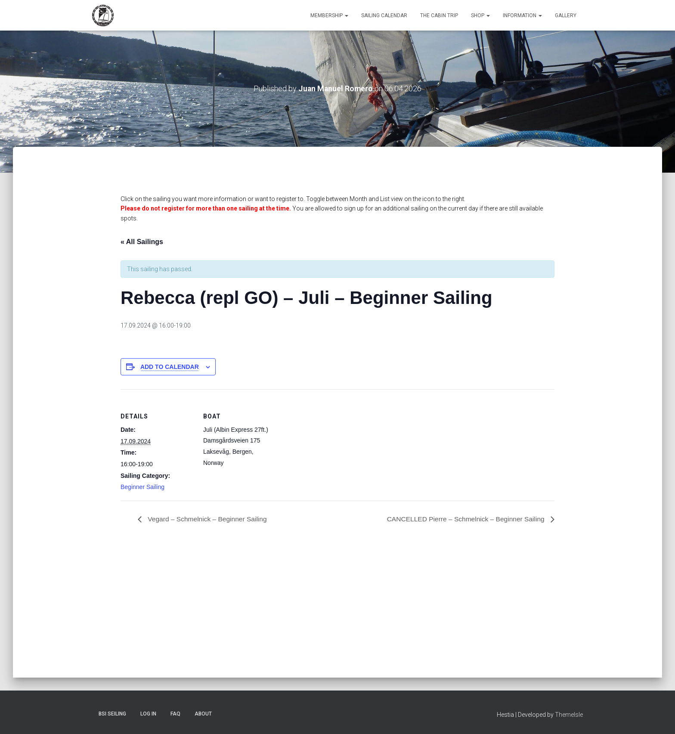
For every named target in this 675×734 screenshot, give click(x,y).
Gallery (565, 15)
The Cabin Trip (439, 15)
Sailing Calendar (384, 15)
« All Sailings (142, 241)
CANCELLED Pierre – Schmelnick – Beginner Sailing (464, 518)
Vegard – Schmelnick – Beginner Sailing (208, 518)
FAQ (175, 714)
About (203, 714)
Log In (148, 714)
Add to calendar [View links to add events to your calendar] (169, 366)
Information (522, 15)
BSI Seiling (112, 714)
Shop (480, 15)
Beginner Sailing (142, 486)
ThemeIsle (569, 714)
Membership (329, 15)
